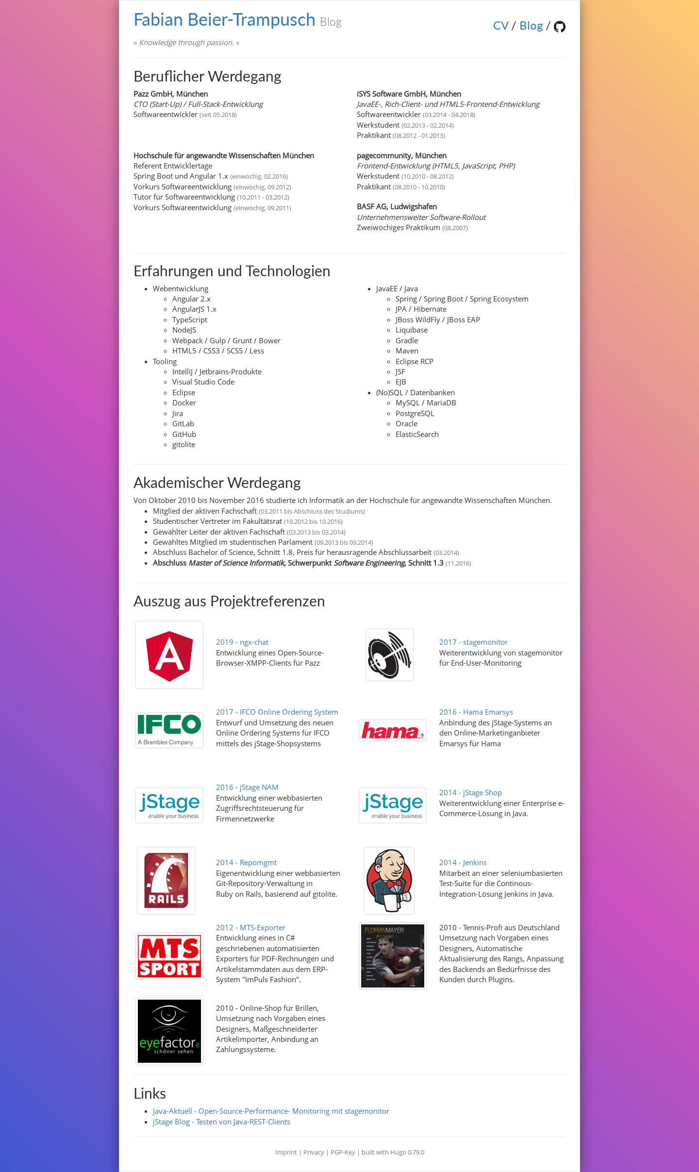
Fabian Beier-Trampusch (237, 19)
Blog (531, 25)
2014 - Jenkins (463, 862)
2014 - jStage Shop (470, 792)
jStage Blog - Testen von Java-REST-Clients (221, 1121)
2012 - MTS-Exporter (250, 927)
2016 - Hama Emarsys (476, 712)
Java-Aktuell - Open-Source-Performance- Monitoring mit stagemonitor (271, 1111)
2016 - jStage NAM (247, 787)
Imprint (286, 1152)
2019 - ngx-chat (242, 642)
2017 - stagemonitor (473, 642)
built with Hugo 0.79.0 (393, 1152)
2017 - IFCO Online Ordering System (277, 712)
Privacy (313, 1152)
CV (500, 25)
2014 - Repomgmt (246, 862)
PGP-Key (344, 1152)
